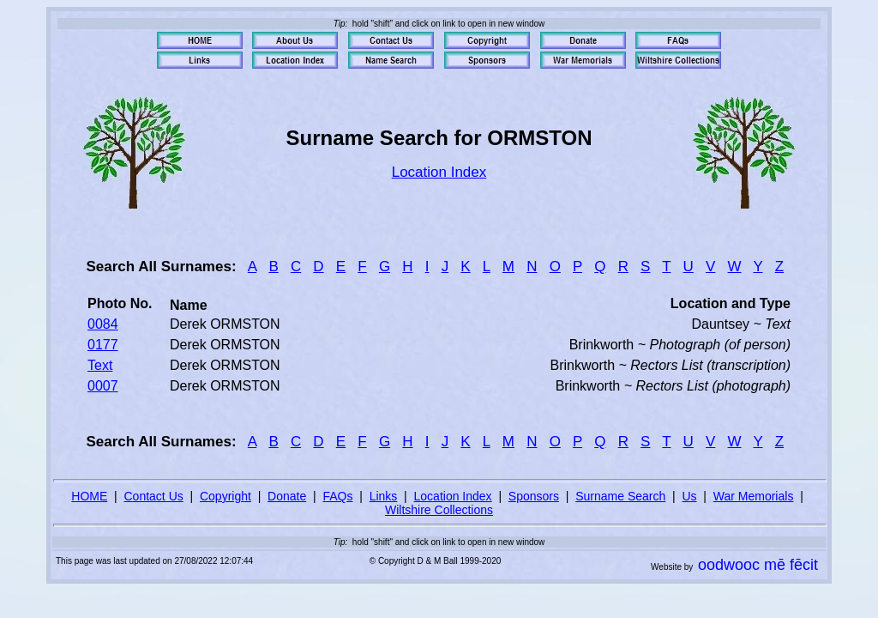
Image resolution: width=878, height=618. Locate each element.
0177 (102, 344)
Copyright (225, 496)
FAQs (337, 496)
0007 (102, 386)
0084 (102, 324)
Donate (287, 496)
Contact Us (153, 496)
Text (99, 365)
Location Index (439, 172)
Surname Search (620, 496)
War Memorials (753, 496)
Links (384, 496)
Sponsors (533, 496)
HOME (89, 496)
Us (689, 496)
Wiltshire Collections (439, 510)
